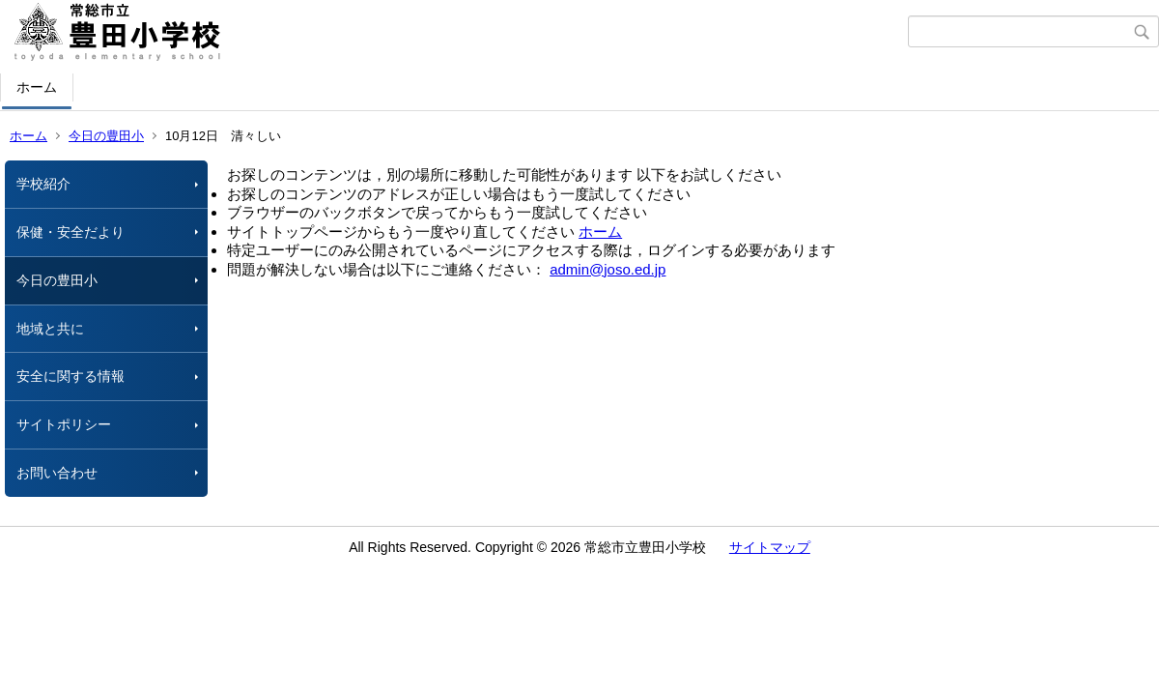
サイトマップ (769, 547)
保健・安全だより (70, 232)
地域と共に (50, 328)
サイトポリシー (63, 424)
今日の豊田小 (106, 136)
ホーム (36, 87)
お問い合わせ (57, 472)
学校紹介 (43, 183)
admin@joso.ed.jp (607, 269)
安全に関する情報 (70, 376)
